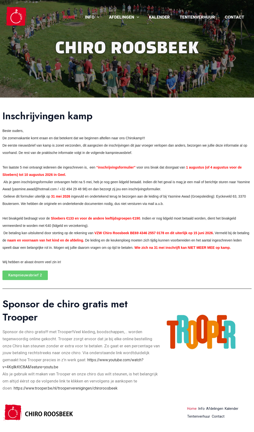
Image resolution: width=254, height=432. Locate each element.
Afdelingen (129, 17)
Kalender (162, 17)
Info (98, 17)
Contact (235, 17)
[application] (103, 17)
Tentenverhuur (199, 17)
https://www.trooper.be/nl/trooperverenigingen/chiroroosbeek (71, 388)
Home (77, 17)
